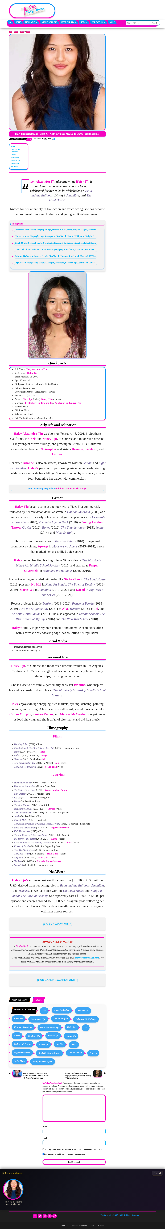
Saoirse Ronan (75, 1052)
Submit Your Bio (49, 22)
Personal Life (15, 160)
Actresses (28, 31)
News (83, 22)
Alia (44, 1010)
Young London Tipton (42, 1061)
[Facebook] (35, 1216)
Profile (13, 146)
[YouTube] (45, 1216)
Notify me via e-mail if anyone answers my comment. (64, 1154)
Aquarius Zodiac (61, 1010)
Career (13, 155)
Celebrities (22, 31)
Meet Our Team (68, 22)
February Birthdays (23, 1027)
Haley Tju (71, 1027)
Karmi (17, 1035)
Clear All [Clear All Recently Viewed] (157, 1173)
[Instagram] (49, 1216)
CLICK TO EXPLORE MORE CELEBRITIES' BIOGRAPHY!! (57, 980)
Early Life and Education (15, 150)
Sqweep (93, 1053)
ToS (92, 1226)
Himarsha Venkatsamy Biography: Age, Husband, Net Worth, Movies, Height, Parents (55, 229)
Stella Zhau (19, 1061)
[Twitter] (40, 1216)
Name (45, 1127)
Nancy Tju (43, 1044)
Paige (73, 1044)
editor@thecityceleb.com (87, 957)
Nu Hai (59, 1044)
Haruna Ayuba (47, 139)
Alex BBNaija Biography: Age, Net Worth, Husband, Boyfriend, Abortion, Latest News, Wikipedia (56, 242)
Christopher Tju (38, 1019)
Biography (31, 22)
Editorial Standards (79, 1226)
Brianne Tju (83, 1010)
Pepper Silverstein (22, 1052)
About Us (64, 1226)
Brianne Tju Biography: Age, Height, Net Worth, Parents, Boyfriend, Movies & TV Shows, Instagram (56, 256)
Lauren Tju (53, 1035)
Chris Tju (18, 1019)
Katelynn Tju (34, 1036)
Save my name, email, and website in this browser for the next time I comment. (75, 1149)
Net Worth (14, 166)
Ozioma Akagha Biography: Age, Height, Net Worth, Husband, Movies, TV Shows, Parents (78, 1075)
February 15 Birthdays (86, 1019)
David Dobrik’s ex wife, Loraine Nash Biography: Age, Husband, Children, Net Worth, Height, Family (56, 249)
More (112, 22)
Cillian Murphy (61, 1019)
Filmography (15, 163)
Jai (85, 1028)
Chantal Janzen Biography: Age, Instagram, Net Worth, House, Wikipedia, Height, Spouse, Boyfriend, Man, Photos (56, 236)
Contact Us (98, 22)
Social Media (15, 158)
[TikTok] (54, 1216)
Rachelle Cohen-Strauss (49, 1053)
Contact (101, 1226)
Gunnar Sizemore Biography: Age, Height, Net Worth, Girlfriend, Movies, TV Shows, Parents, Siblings (36, 1075)
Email (45, 1138)
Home (18, 22)
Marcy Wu (71, 1036)
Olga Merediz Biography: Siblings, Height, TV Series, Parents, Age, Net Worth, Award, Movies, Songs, (56, 262)
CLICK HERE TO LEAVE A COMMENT (56, 924)
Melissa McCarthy (22, 1044)
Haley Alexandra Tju (49, 1028)
